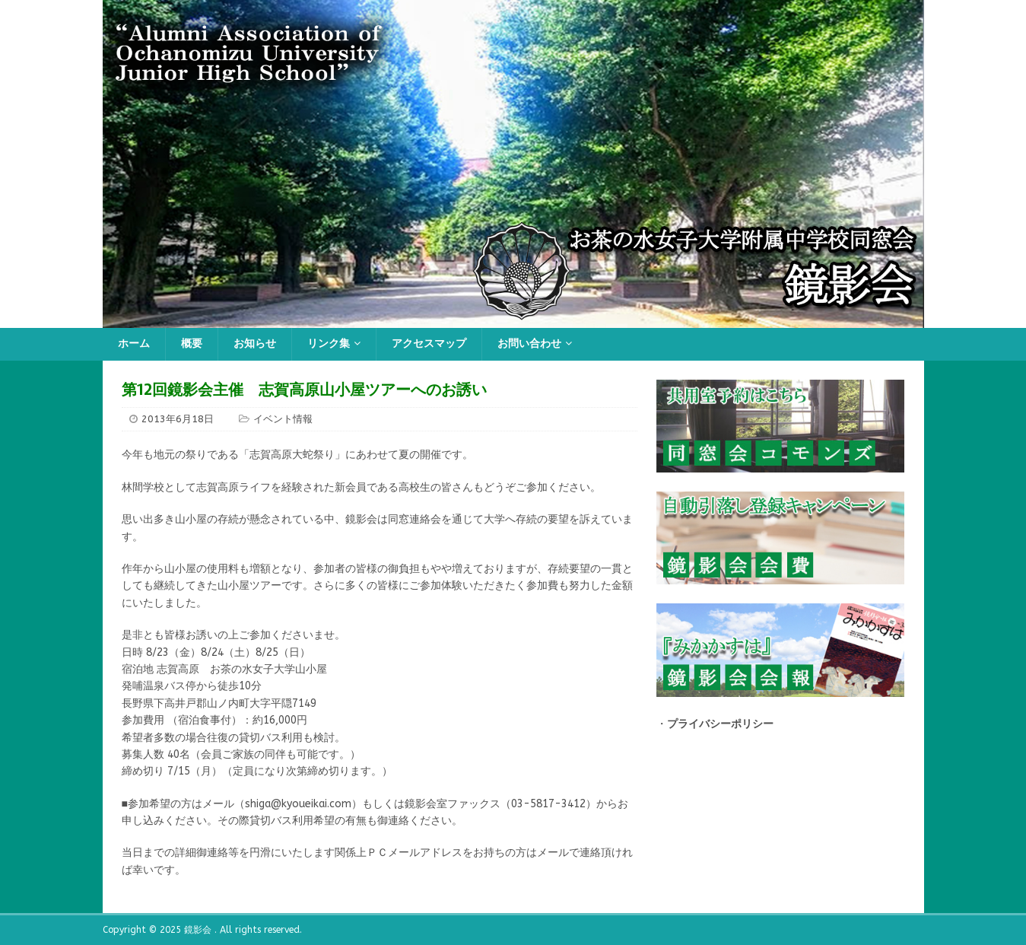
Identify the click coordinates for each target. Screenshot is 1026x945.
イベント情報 (283, 419)
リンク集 (328, 343)
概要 (191, 343)
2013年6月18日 (177, 419)
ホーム (134, 343)
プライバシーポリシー (720, 724)
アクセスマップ (429, 343)
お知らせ (254, 343)
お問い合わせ (529, 343)
